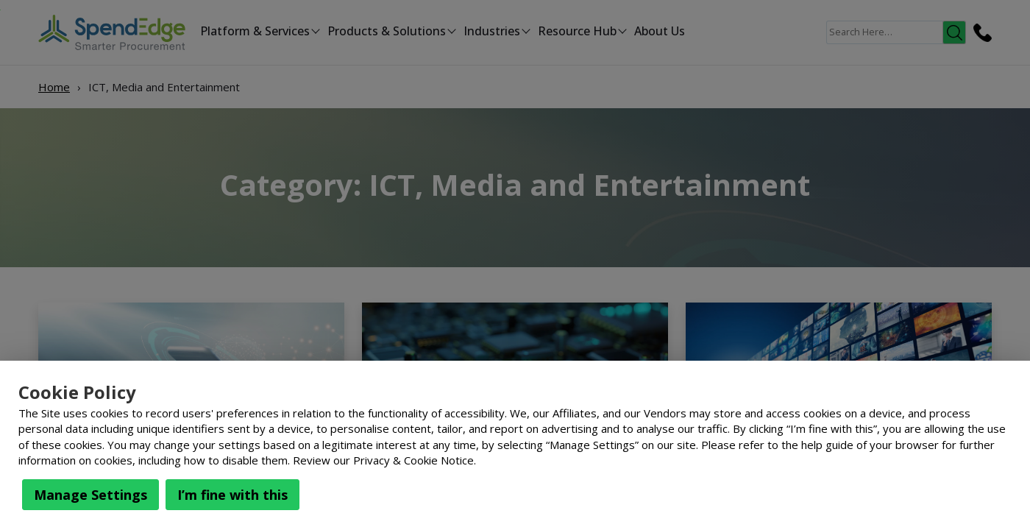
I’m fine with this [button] (232, 495)
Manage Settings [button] (90, 495)
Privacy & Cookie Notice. (414, 460)
